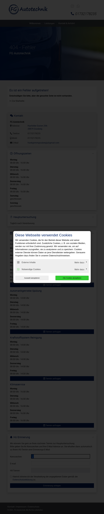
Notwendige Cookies (29, 269)
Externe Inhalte (26, 262)
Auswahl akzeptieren (31, 278)
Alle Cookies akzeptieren (72, 278)
